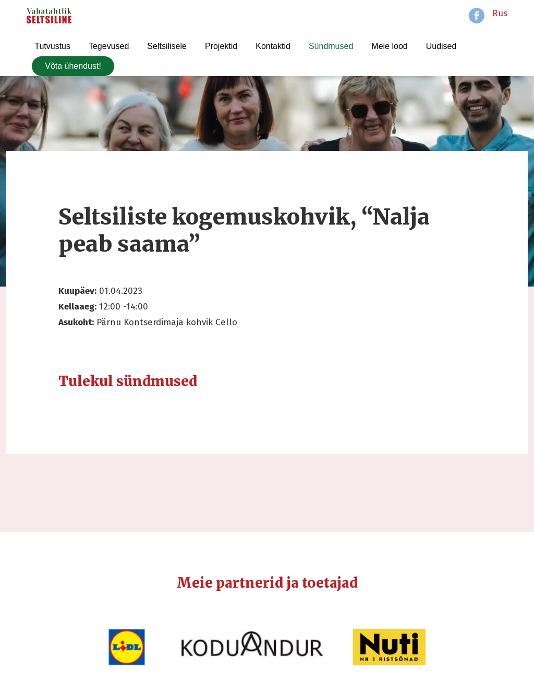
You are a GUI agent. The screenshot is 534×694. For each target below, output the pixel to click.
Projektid (221, 46)
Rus (499, 13)
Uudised (441, 46)
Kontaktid (273, 46)
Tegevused (109, 46)
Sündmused (331, 46)
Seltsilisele (167, 46)
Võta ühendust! (73, 65)
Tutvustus (52, 46)
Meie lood (389, 46)
